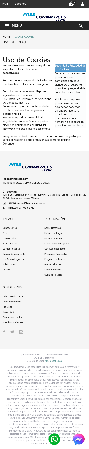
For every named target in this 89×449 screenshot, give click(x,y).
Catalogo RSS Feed (54, 249)
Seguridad (8, 312)
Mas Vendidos (10, 243)
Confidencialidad (12, 301)
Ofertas (7, 233)
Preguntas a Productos (56, 259)
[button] (9, 143)
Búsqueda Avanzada (14, 254)
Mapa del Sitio (52, 264)
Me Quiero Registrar (13, 259)
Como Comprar (52, 269)
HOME (6, 36)
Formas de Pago (53, 233)
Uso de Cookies (25, 36)
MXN (6, 3)
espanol (22, 3)
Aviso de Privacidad (13, 296)
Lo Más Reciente (11, 249)
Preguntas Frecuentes (55, 254)
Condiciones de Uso (13, 317)
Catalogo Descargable (56, 243)
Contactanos (10, 228)
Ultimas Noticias (53, 275)
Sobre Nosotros (52, 228)
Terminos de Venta (13, 322)
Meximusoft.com (54, 361)
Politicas (7, 307)
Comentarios (9, 238)
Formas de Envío (53, 238)
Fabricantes (9, 264)
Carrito (6, 269)
